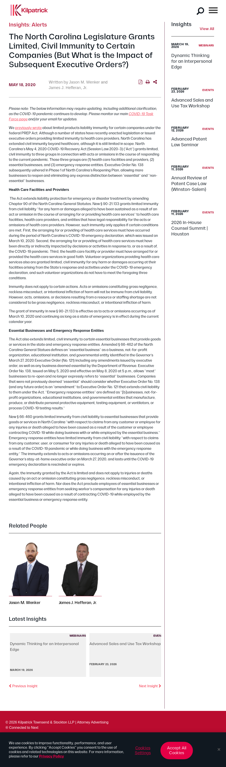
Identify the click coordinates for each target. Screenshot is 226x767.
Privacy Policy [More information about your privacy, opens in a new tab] (51, 758)
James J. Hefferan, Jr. (68, 87)
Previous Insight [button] (23, 685)
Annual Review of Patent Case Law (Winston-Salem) (189, 183)
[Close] (219, 751)
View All (207, 29)
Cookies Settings (143, 752)
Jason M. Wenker (84, 82)
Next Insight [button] (150, 685)
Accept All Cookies (176, 752)
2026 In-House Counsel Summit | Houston (189, 228)
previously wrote (28, 128)
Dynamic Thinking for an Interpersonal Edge (191, 61)
